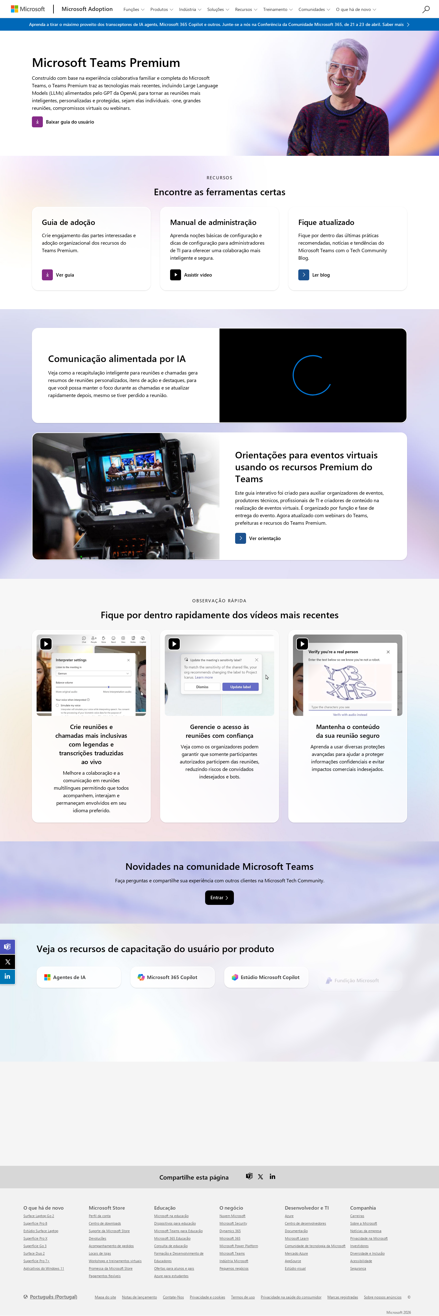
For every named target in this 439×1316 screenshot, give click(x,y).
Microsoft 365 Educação (172, 1238)
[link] (8, 947)
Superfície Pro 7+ (36, 1261)
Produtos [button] (162, 9)
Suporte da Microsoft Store (109, 1231)
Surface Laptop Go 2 (38, 1216)
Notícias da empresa (365, 1231)
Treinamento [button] (278, 9)
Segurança (358, 1268)
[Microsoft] (27, 9)
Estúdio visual (295, 1268)
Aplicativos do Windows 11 (43, 1268)
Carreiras (357, 1216)
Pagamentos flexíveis (105, 1276)
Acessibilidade (361, 1261)
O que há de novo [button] (356, 9)
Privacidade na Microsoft (369, 1238)
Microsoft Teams (232, 1253)
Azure (289, 1216)
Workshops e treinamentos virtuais (115, 1261)
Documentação (296, 1231)
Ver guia (65, 275)
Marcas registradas (342, 1297)
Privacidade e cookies (207, 1297)
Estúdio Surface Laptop (40, 1231)
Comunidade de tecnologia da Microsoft (315, 1246)
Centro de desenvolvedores (305, 1223)
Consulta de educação (171, 1246)
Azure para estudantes (171, 1276)
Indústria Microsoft (234, 1261)
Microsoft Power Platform (239, 1246)
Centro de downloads (105, 1223)
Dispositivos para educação (175, 1223)
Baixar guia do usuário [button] (70, 122)
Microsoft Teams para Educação (178, 1231)
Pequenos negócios (234, 1268)
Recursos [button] (247, 9)
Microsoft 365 (230, 1238)
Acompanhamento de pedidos (111, 1246)
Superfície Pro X (35, 1238)
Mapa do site (105, 1297)
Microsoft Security (233, 1223)
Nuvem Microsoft (232, 1216)
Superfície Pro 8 (35, 1223)
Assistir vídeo (198, 275)
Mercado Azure (296, 1253)
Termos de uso (243, 1297)
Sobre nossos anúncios (382, 1297)
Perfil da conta (100, 1216)
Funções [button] (135, 9)
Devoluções (97, 1238)
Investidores (359, 1246)
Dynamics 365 (230, 1231)
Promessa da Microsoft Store (111, 1268)
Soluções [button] (218, 9)
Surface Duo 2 (34, 1253)
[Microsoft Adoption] (87, 9)
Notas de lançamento (139, 1297)
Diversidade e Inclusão (367, 1253)
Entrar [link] (217, 898)
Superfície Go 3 (35, 1246)
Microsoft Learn (297, 1238)
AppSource (293, 1261)
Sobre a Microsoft (363, 1223)
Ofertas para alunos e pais (174, 1268)
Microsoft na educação (171, 1216)
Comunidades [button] (315, 9)
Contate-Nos (173, 1297)
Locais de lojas (100, 1253)
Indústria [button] (191, 9)
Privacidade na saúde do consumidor (291, 1297)
